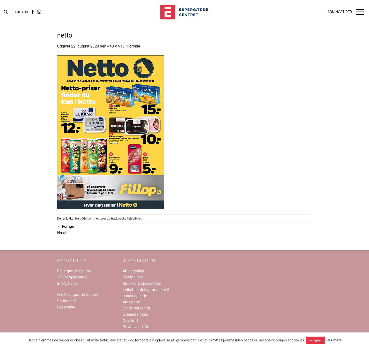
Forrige (65, 226)
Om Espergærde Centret (77, 294)
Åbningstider (134, 271)
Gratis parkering (136, 308)
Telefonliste (133, 277)
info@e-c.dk (67, 283)
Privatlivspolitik (136, 326)
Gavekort (130, 320)
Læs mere (334, 340)
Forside (133, 46)
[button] (6, 12)
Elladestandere (135, 314)
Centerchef (66, 301)
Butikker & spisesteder (142, 283)
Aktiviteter (131, 302)
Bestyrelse (66, 307)
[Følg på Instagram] (39, 12)
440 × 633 (115, 46)
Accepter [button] (315, 340)
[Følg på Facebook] (33, 12)
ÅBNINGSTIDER (340, 12)
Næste (65, 232)
